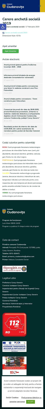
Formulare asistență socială (13, 27)
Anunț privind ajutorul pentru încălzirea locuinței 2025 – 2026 (20, 66)
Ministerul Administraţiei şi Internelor (17, 304)
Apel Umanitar (10, 51)
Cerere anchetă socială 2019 (16, 33)
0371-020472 (14, 253)
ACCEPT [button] (30, 402)
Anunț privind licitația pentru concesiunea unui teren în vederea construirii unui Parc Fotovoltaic (21, 88)
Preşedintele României (11, 307)
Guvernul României (10, 301)
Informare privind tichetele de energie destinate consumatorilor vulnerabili (19, 76)
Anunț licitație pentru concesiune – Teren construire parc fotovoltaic (20, 100)
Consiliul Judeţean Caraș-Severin (15, 285)
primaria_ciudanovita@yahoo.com (21, 256)
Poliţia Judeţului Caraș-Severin (14, 298)
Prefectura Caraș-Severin (12, 282)
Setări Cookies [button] (12, 397)
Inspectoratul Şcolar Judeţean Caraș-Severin (20, 294)
